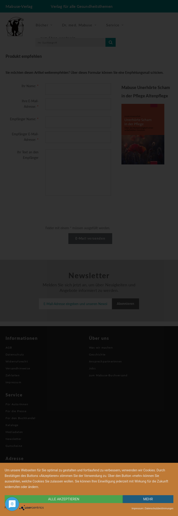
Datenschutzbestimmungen (159, 508)
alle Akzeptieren (63, 499)
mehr (148, 499)
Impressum (137, 508)
